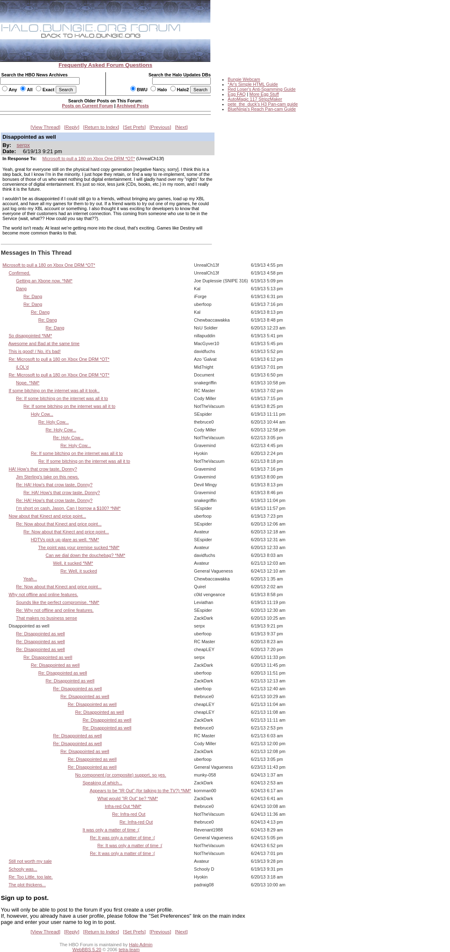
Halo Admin (141, 944)
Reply (72, 127)
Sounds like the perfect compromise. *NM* (57, 602)
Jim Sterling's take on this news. (47, 476)
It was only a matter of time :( (110, 829)
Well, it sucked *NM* (73, 563)
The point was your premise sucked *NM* (78, 547)
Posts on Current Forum (87, 105)
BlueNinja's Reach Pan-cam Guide (262, 109)
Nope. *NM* (28, 382)
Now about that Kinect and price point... (47, 516)
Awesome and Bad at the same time (44, 343)
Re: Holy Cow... (53, 421)
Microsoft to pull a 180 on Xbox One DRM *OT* (88, 158)
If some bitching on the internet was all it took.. (54, 390)
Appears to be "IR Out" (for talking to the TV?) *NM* (140, 790)
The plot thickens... (27, 884)
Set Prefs (134, 127)
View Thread (45, 127)
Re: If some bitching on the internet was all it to (62, 398)
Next (181, 127)
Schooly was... (23, 869)
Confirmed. (20, 272)
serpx (23, 145)
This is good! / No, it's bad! (35, 351)
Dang (21, 288)
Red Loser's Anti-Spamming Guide (262, 89)
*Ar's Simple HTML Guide (253, 84)
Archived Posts (133, 105)
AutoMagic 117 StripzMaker (255, 99)
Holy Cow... (42, 414)
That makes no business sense (46, 618)
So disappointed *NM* (30, 335)
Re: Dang (33, 296)
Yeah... (30, 578)
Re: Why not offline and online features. (55, 610)
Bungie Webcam (244, 79)
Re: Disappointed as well (40, 633)
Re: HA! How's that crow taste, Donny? (54, 484)
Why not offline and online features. (43, 594)
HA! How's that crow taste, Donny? (43, 469)
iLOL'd (22, 367)
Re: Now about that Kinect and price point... (58, 523)
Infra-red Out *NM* (123, 806)
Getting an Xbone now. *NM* (44, 280)
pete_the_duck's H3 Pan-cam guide (263, 104)
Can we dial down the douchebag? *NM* (85, 555)
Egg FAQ (237, 94)
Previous (160, 127)
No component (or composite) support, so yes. (120, 774)
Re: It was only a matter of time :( (122, 837)
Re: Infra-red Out (129, 814)
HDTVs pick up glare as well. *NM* (65, 539)
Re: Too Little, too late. (31, 876)
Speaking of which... (102, 782)
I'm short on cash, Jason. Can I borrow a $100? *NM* (68, 508)
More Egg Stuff (264, 94)
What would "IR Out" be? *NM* (127, 798)
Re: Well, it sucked (78, 570)
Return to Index (101, 127)
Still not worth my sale (30, 861)
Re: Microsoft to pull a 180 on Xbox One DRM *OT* (59, 359)
